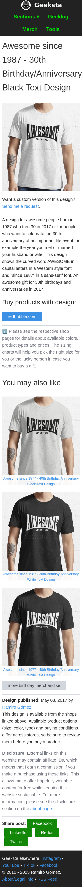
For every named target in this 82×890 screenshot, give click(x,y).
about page (41, 808)
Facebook (42, 823)
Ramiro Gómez (16, 707)
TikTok (29, 865)
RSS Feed (47, 879)
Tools (53, 29)
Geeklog (58, 17)
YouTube (10, 865)
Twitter (16, 841)
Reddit (47, 832)
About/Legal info (18, 879)
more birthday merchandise (34, 685)
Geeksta (41, 5)
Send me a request (20, 206)
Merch (30, 29)
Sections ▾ (26, 17)
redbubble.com (22, 316)
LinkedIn (18, 832)
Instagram (51, 858)
